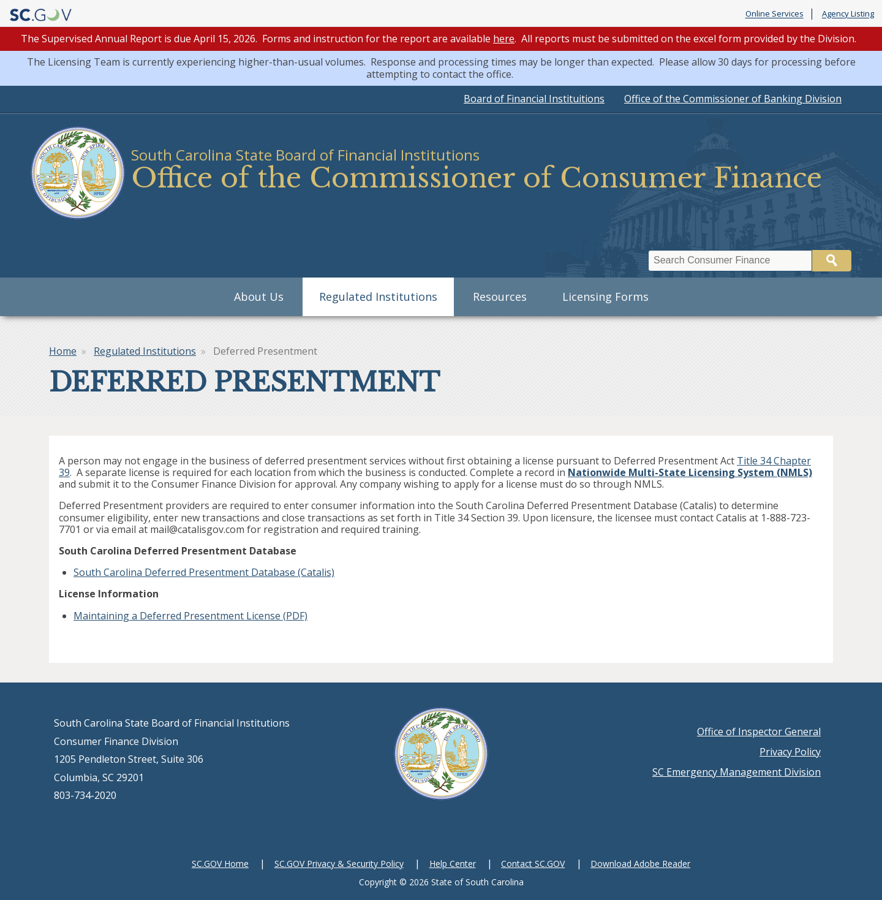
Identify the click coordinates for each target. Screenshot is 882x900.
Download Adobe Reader (640, 863)
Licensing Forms (605, 296)
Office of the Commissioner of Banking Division (733, 98)
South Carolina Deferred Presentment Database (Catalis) (204, 572)
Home (63, 351)
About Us (259, 296)
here (503, 38)
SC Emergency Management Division (736, 772)
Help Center (452, 863)
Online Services (774, 14)
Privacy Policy (790, 751)
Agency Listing (848, 14)
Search (831, 260)
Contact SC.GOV (533, 863)
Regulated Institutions (378, 296)
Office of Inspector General (759, 731)
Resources (500, 296)
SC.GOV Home (220, 863)
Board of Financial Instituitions (534, 98)
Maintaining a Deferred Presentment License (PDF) (190, 615)
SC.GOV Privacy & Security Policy (339, 863)
